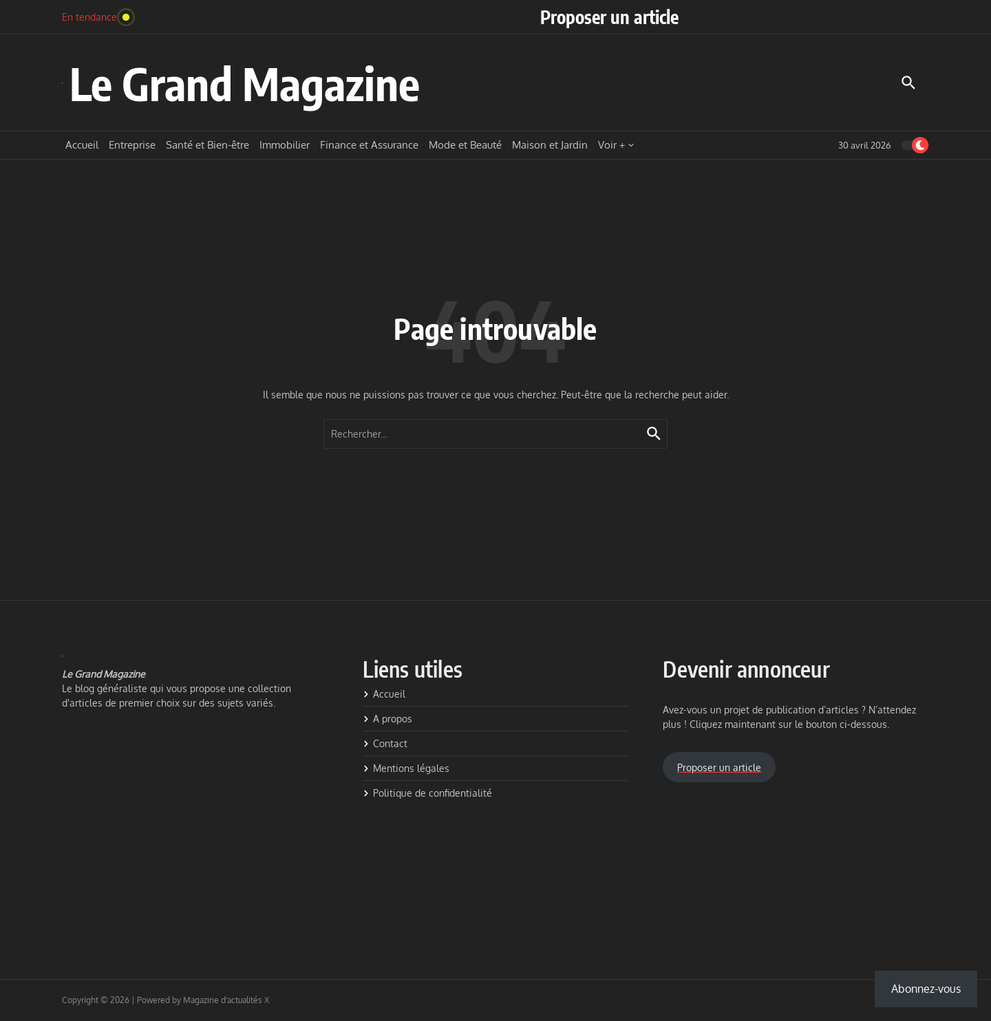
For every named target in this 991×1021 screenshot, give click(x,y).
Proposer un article (609, 17)
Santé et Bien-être (207, 144)
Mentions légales (406, 768)
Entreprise (132, 144)
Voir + (616, 144)
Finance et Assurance (369, 144)
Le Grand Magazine (245, 83)
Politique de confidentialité (427, 793)
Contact (385, 743)
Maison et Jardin (550, 144)
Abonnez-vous (926, 989)
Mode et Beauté (465, 144)
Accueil (81, 144)
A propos (387, 718)
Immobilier (284, 144)
